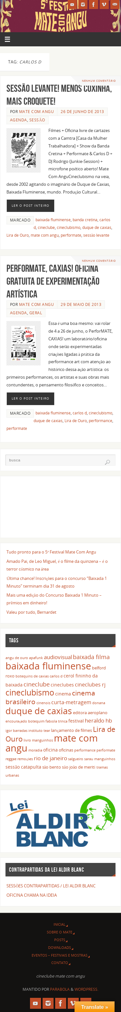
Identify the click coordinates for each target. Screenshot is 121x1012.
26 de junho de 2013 (82, 111)
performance (100, 420)
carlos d (80, 413)
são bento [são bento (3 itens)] (51, 767)
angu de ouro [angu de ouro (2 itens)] (16, 658)
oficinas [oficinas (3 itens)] (66, 750)
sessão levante (96, 235)
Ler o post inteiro (30, 205)
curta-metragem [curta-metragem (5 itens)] (71, 702)
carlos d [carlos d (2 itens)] (56, 676)
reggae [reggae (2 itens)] (10, 759)
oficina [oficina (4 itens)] (50, 750)
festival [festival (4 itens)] (76, 721)
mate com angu (45, 235)
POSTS (59, 939)
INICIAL (60, 924)
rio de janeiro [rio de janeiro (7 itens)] (50, 758)
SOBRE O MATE (59, 932)
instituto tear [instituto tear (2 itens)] (39, 730)
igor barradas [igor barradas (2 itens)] (16, 730)
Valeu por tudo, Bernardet (31, 612)
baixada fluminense (53, 219)
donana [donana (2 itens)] (98, 703)
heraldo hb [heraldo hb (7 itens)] (98, 720)
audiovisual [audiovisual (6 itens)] (58, 657)
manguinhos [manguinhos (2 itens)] (42, 740)
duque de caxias (96, 227)
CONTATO (59, 962)
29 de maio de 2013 (81, 304)
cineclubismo (68, 227)
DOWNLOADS (59, 947)
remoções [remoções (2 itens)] (25, 759)
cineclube (46, 227)
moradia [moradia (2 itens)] (35, 750)
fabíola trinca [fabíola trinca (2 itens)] (56, 721)
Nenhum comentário (99, 80)
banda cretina (85, 219)
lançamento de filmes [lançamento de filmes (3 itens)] (71, 730)
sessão (37, 120)
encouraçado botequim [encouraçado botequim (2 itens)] (25, 721)
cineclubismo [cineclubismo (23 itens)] (29, 692)
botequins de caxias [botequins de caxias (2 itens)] (32, 676)
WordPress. (86, 989)
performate (71, 235)
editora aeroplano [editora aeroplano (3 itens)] (90, 712)
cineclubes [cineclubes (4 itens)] (62, 685)
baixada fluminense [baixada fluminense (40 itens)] (48, 665)
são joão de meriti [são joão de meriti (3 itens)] (78, 767)
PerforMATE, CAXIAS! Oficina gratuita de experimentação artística (52, 281)
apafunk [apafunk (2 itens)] (36, 658)
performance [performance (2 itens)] (85, 750)
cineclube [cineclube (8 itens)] (37, 684)
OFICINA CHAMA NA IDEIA (31, 895)
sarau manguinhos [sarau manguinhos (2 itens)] (99, 759)
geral (35, 313)
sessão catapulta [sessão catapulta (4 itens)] (23, 767)
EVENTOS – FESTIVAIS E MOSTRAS (59, 955)
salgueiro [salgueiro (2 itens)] (75, 759)
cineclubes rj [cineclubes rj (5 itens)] (90, 684)
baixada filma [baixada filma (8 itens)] (91, 657)
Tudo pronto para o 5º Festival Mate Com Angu (51, 552)
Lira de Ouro (17, 235)
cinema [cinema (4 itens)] (63, 694)
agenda (18, 120)
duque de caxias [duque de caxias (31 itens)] (38, 711)
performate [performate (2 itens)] (105, 750)
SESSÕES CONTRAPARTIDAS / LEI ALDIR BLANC (51, 886)
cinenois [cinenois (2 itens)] (43, 703)
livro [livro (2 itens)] (27, 740)
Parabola (60, 989)
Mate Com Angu (36, 111)
